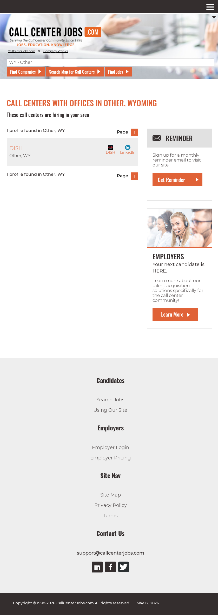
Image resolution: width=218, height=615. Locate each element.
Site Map (110, 495)
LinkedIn (127, 150)
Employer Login (110, 447)
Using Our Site (110, 410)
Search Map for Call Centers (72, 72)
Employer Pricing (110, 458)
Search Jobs (110, 400)
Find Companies (23, 72)
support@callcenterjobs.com (110, 553)
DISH (110, 150)
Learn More (172, 314)
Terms (110, 516)
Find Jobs (115, 72)
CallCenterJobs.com (21, 51)
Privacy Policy (110, 505)
